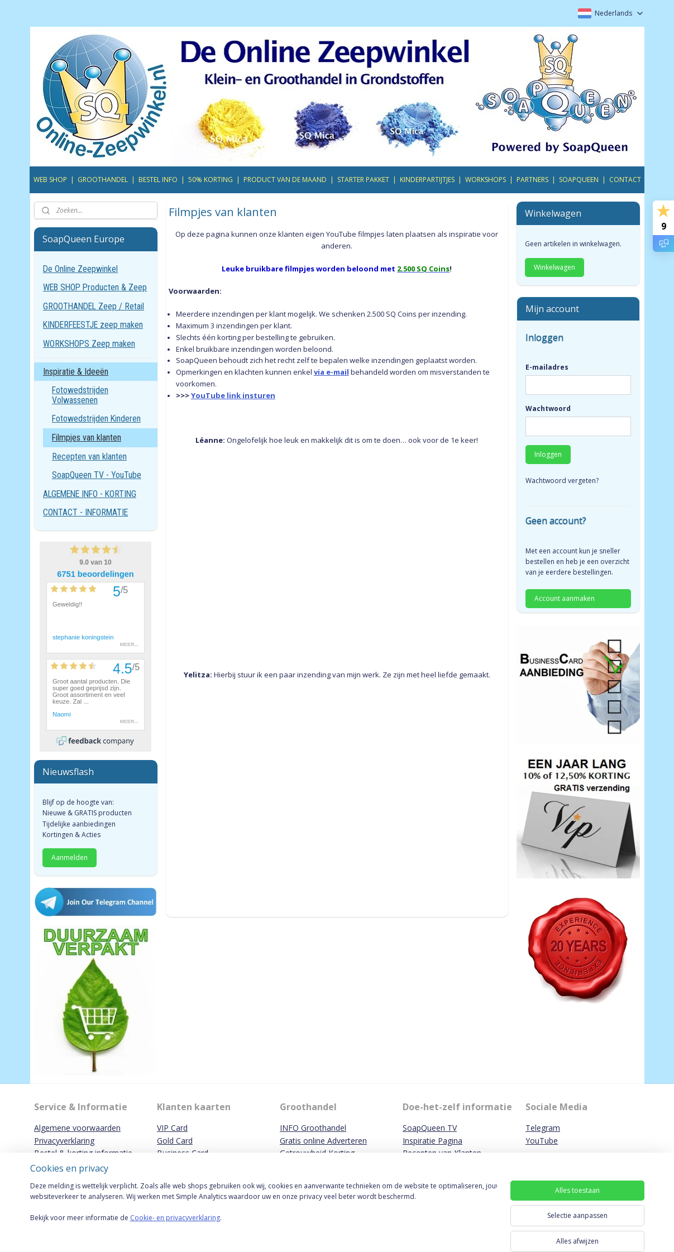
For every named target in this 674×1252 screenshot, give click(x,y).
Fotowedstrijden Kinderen (96, 418)
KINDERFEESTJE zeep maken (93, 324)
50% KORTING (210, 179)
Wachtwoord (548, 408)
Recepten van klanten (89, 456)
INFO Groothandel (313, 1127)
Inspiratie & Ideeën (75, 371)
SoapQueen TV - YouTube (96, 475)
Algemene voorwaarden (77, 1127)
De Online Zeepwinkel (80, 269)
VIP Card (172, 1127)
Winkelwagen (554, 267)
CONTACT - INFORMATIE (85, 512)
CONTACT (625, 179)
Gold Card (175, 1140)
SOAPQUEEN (579, 179)
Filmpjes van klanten (86, 437)
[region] (263, 1214)
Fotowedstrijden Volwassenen (80, 395)
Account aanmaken (564, 598)
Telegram (542, 1127)
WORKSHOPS (485, 179)
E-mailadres (546, 367)
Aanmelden (69, 857)
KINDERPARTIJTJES (427, 179)
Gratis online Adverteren (323, 1140)
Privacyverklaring (64, 1140)
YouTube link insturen (233, 395)
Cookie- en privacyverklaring (175, 1229)
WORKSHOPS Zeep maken (89, 343)
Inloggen (548, 454)
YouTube (541, 1140)
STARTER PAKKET (363, 179)
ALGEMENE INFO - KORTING (89, 494)
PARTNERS (532, 179)
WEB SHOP (50, 179)
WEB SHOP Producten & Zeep (95, 287)
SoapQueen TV (430, 1127)
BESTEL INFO (158, 179)
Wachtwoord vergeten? (562, 480)
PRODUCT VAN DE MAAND (285, 179)
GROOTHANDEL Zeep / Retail (93, 306)
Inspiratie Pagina (432, 1140)
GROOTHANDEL (103, 179)
